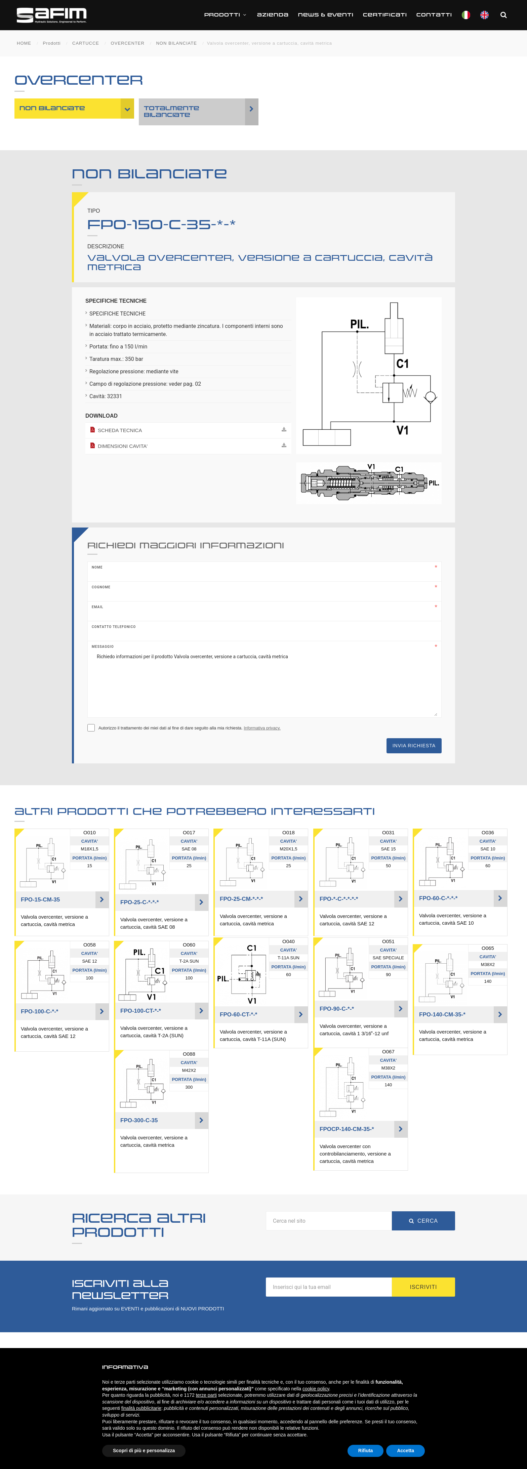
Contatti (434, 15)
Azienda (273, 15)
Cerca (423, 1221)
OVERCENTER (128, 43)
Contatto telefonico (114, 627)
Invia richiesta (414, 745)
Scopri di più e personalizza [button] (144, 1450)
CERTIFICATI (385, 15)
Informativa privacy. (262, 727)
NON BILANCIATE (176, 43)
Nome (97, 567)
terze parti (206, 1395)
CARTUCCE (85, 43)
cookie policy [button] (315, 1388)
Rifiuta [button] (365, 1450)
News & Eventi (326, 15)
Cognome (101, 587)
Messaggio (103, 646)
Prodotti (226, 15)
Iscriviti (423, 1287)
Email (97, 607)
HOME (24, 43)
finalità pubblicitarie (141, 1408)
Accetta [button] (405, 1450)
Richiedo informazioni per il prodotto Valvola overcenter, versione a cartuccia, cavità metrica (264, 682)
